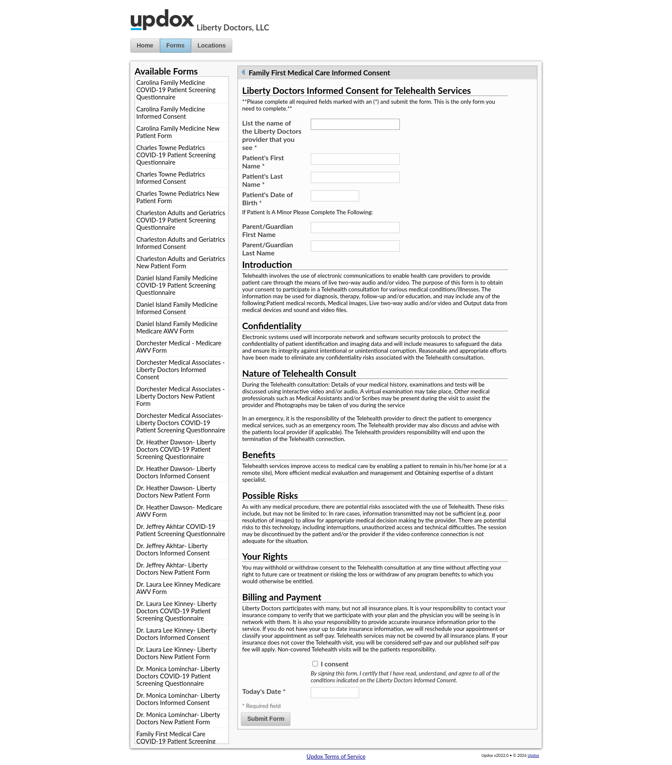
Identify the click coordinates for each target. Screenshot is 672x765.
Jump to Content (21, 3)
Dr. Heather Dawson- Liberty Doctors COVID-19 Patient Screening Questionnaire (176, 449)
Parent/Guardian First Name (267, 230)
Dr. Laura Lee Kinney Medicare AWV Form (178, 588)
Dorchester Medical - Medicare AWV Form (179, 346)
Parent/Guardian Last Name (267, 248)
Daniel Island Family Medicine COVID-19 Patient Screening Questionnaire (177, 285)
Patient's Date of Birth (267, 198)
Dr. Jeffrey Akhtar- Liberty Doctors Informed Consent (173, 549)
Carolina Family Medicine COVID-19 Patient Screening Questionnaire (176, 90)
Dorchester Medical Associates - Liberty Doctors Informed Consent (180, 370)
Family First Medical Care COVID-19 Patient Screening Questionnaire (176, 741)
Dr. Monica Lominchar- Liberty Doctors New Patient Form (178, 718)
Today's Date (263, 691)
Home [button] (145, 45)
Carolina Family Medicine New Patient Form (177, 132)
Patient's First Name (263, 161)
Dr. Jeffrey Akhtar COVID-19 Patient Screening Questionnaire (180, 530)
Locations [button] (212, 45)
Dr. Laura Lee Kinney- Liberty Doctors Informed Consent (176, 634)
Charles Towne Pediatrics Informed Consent (170, 178)
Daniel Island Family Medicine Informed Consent (177, 308)
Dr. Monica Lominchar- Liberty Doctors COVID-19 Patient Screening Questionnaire (178, 676)
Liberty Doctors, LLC (233, 27)
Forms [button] (175, 45)
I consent (334, 664)
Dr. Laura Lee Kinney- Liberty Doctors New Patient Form (176, 653)
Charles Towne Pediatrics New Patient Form (177, 197)
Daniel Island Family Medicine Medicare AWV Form (177, 327)
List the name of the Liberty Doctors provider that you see (271, 135)
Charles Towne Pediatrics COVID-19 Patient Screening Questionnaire (176, 155)
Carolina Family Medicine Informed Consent (170, 112)
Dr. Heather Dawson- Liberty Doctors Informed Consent (176, 472)
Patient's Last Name (262, 180)
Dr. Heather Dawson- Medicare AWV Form (179, 511)
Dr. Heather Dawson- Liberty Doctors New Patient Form (176, 491)
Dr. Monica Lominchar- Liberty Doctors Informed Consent (178, 699)
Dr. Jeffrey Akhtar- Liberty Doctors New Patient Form (173, 568)
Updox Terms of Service (335, 756)
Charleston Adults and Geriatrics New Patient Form (180, 262)
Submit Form (265, 718)
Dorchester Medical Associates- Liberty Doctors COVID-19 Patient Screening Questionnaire (180, 423)
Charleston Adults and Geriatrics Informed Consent (180, 243)
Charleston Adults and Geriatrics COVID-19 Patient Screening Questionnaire (180, 220)
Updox (533, 755)
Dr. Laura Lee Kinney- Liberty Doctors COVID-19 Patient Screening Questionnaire (176, 611)
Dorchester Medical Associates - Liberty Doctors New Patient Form (180, 396)
